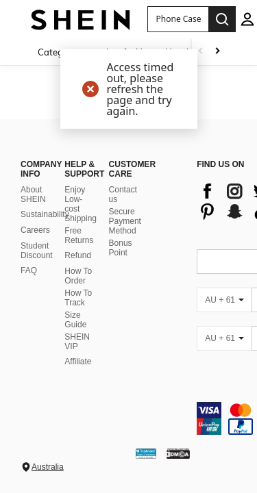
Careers (35, 230)
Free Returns (78, 235)
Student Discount (37, 250)
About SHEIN (33, 194)
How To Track (78, 297)
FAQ (29, 270)
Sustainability (45, 214)
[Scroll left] (201, 51)
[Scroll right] (217, 51)
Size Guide (75, 319)
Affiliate (77, 361)
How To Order (78, 276)
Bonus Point (120, 247)
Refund (77, 255)
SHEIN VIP (77, 341)
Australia (48, 467)
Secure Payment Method (125, 221)
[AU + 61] (224, 300)
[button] (177, 19)
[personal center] (247, 19)
